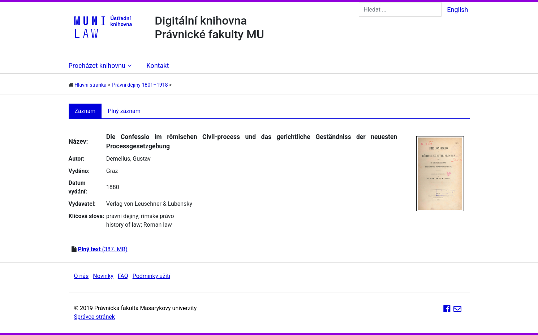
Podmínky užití (151, 276)
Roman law (157, 224)
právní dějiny (122, 216)
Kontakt (157, 65)
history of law (123, 224)
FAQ (123, 276)
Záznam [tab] (85, 111)
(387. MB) (102, 249)
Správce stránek (94, 316)
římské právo (157, 216)
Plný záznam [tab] (124, 111)
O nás (81, 276)
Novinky (103, 276)
